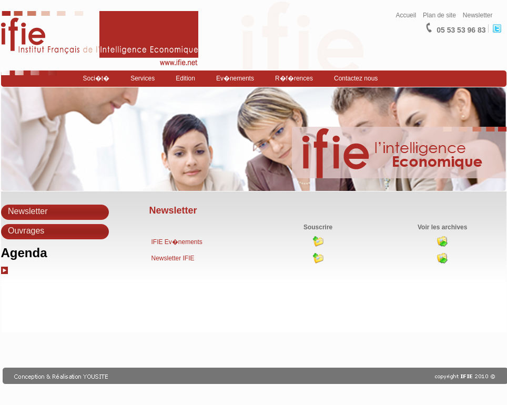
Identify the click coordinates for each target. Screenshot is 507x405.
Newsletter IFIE (173, 258)
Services (142, 78)
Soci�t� (96, 78)
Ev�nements (235, 78)
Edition (185, 78)
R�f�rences (294, 78)
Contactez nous (356, 78)
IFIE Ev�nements (176, 242)
